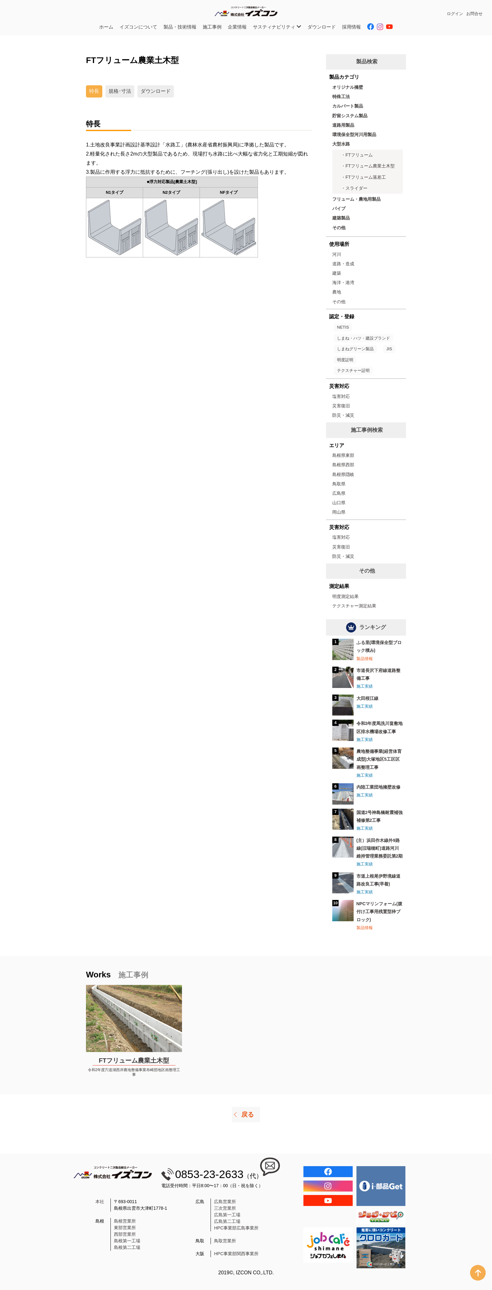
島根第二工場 (127, 1247)
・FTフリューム (357, 154)
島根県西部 (343, 464)
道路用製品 (343, 125)
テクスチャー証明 (353, 370)
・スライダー (354, 188)
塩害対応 (341, 396)
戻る (247, 1114)
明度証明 (345, 359)
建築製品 (341, 217)
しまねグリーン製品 (355, 348)
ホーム (106, 26)
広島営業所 (225, 1201)
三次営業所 (225, 1208)
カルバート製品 (347, 105)
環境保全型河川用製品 (354, 134)
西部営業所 (125, 1234)
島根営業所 (125, 1221)
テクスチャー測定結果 (354, 605)
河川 (336, 254)
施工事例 (212, 26)
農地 (336, 291)
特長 (94, 91)
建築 (336, 273)
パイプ (338, 208)
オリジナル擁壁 (347, 87)
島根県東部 (343, 455)
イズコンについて (138, 26)
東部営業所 (125, 1227)
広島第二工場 (227, 1221)
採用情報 (351, 26)
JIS (389, 348)
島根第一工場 (127, 1240)
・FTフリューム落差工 (363, 177)
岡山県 (338, 512)
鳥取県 (338, 483)
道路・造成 (343, 263)
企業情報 (237, 26)
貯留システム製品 (349, 115)
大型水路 (341, 143)
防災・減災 (343, 415)
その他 (338, 227)
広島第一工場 (227, 1214)
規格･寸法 (120, 91)
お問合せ (474, 13)
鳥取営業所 (225, 1240)
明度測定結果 (345, 596)
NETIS (343, 327)
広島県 (338, 493)
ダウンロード (322, 26)
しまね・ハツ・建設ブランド (363, 338)
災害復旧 (341, 405)
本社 (99, 1201)
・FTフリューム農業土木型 (368, 165)
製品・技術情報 (179, 26)
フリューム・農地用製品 (356, 199)
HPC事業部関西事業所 (236, 1253)
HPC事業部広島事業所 (236, 1227)
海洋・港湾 (343, 282)
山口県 (338, 502)
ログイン (455, 13)
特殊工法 (341, 96)
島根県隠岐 (343, 474)
